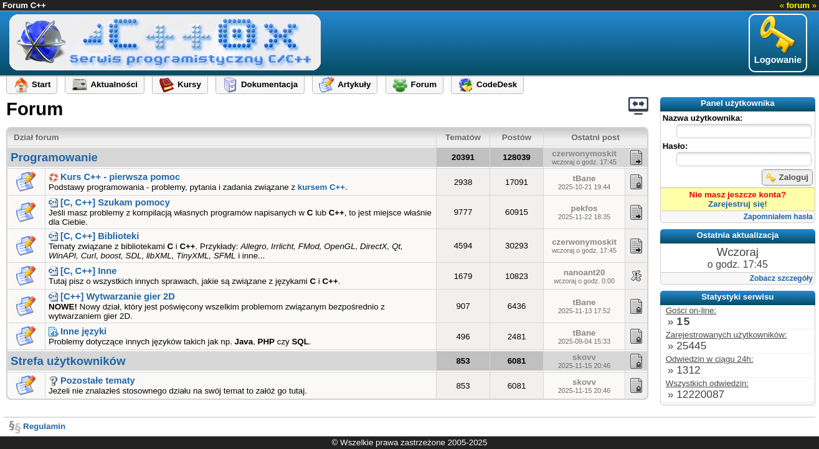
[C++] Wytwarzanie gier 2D (112, 296)
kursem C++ (321, 187)
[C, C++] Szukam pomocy (109, 202)
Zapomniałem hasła (778, 216)
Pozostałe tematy (92, 380)
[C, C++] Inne (82, 271)
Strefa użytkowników (68, 360)
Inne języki (78, 331)
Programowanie (54, 157)
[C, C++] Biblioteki (94, 236)
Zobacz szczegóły (781, 278)
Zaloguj (787, 177)
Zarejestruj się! (737, 204)
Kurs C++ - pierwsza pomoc (114, 177)
